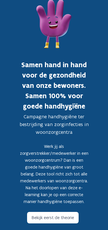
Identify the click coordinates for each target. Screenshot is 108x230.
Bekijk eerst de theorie (53, 217)
